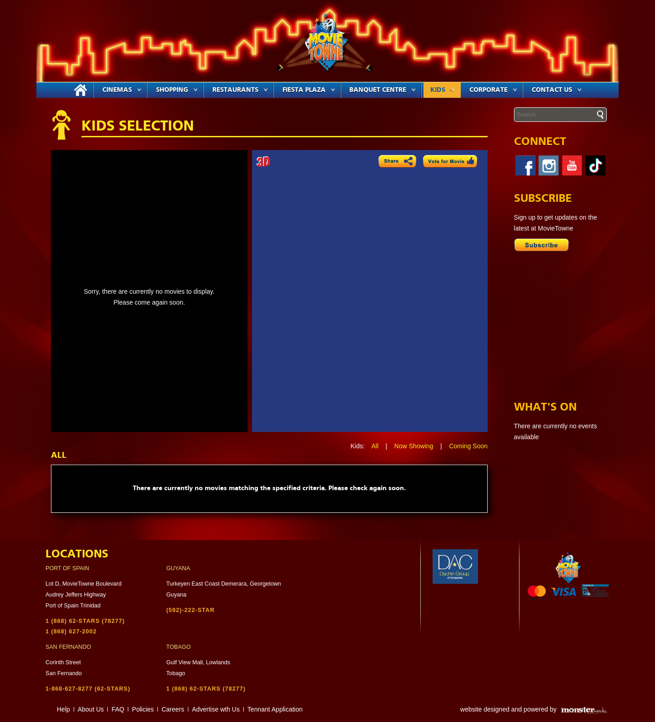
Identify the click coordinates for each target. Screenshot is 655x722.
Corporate (493, 90)
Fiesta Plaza (308, 90)
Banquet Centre (382, 90)
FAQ (117, 709)
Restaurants (240, 90)
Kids (442, 90)
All (374, 446)
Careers (172, 709)
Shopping (177, 90)
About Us (91, 709)
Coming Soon (468, 446)
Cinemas (121, 90)
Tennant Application (274, 709)
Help (63, 709)
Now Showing (413, 446)
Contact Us (557, 90)
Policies (143, 709)
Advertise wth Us (216, 709)
